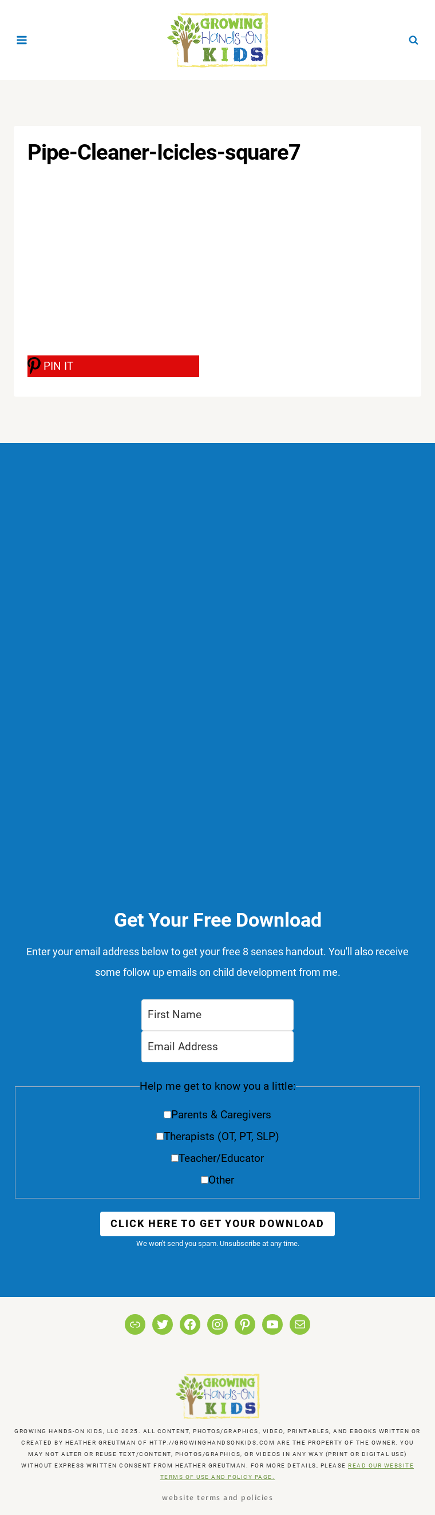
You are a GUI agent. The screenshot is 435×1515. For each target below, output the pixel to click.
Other (221, 1179)
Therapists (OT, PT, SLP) (221, 1136)
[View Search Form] (414, 40)
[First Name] (217, 1015)
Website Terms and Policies (217, 1497)
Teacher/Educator (221, 1158)
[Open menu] (22, 40)
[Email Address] (217, 1046)
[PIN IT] (113, 366)
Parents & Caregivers (221, 1114)
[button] (217, 1136)
